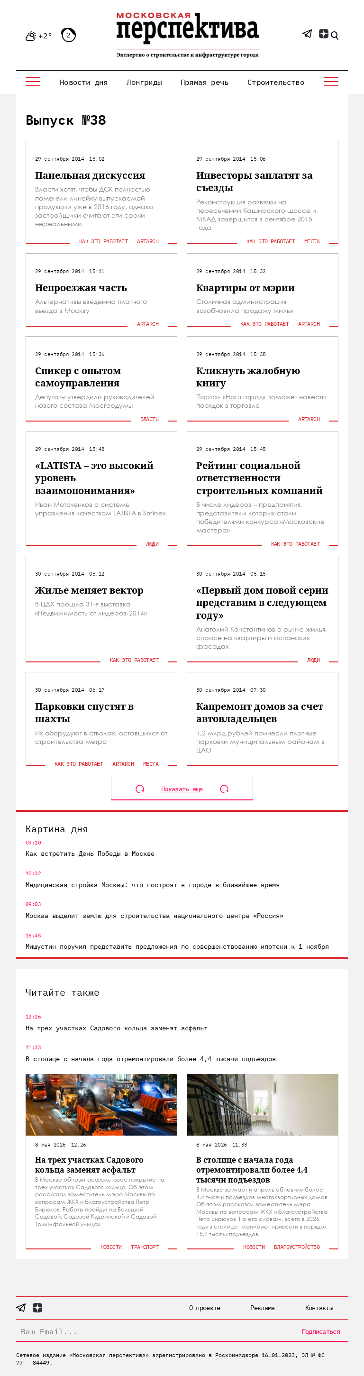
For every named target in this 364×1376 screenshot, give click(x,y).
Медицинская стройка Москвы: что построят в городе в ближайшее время (153, 885)
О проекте (204, 1307)
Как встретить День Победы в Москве (90, 853)
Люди (152, 543)
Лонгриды (144, 82)
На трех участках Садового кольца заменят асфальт (117, 1028)
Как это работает (103, 241)
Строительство (275, 82)
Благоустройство (296, 1246)
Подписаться (321, 1331)
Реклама (262, 1307)
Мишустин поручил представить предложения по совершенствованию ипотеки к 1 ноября (177, 946)
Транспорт (144, 1246)
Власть (149, 418)
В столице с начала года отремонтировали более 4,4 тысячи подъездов (151, 1059)
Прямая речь (204, 82)
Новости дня (84, 82)
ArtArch (147, 241)
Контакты (319, 1307)
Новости (111, 1246)
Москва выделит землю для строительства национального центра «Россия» (154, 915)
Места (311, 241)
